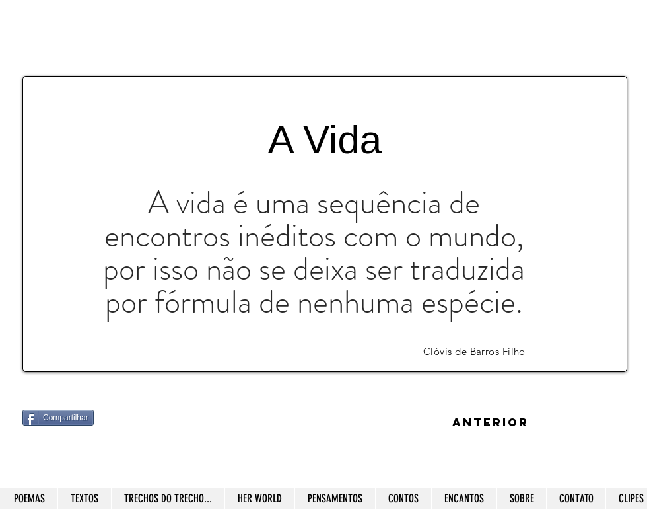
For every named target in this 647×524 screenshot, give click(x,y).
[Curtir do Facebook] (104, 456)
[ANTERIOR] (490, 423)
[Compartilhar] (58, 418)
